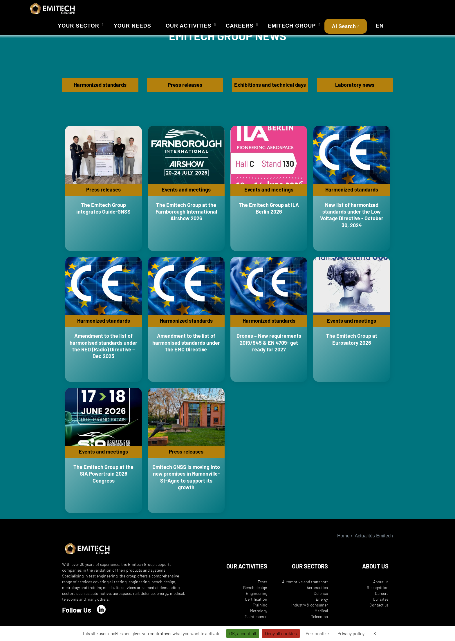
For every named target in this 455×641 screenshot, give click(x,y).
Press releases (185, 88)
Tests (262, 585)
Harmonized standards (100, 88)
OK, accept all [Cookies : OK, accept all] (242, 633)
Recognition (378, 590)
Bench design (255, 590)
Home (343, 539)
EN (380, 26)
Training (260, 608)
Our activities (188, 26)
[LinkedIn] (101, 613)
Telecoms (319, 619)
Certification (256, 602)
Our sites (381, 602)
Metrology (258, 614)
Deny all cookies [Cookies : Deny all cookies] (281, 633)
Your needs (132, 26)
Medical (321, 614)
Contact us (379, 608)
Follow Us (76, 613)
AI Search (346, 26)
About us (381, 585)
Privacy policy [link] (350, 633)
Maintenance (256, 619)
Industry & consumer (309, 608)
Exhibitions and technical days (270, 88)
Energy (322, 602)
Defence (321, 596)
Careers (239, 26)
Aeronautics (317, 590)
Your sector (78, 26)
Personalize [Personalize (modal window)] (317, 633)
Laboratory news (354, 88)
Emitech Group (292, 26)
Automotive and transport (305, 585)
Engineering (256, 596)
